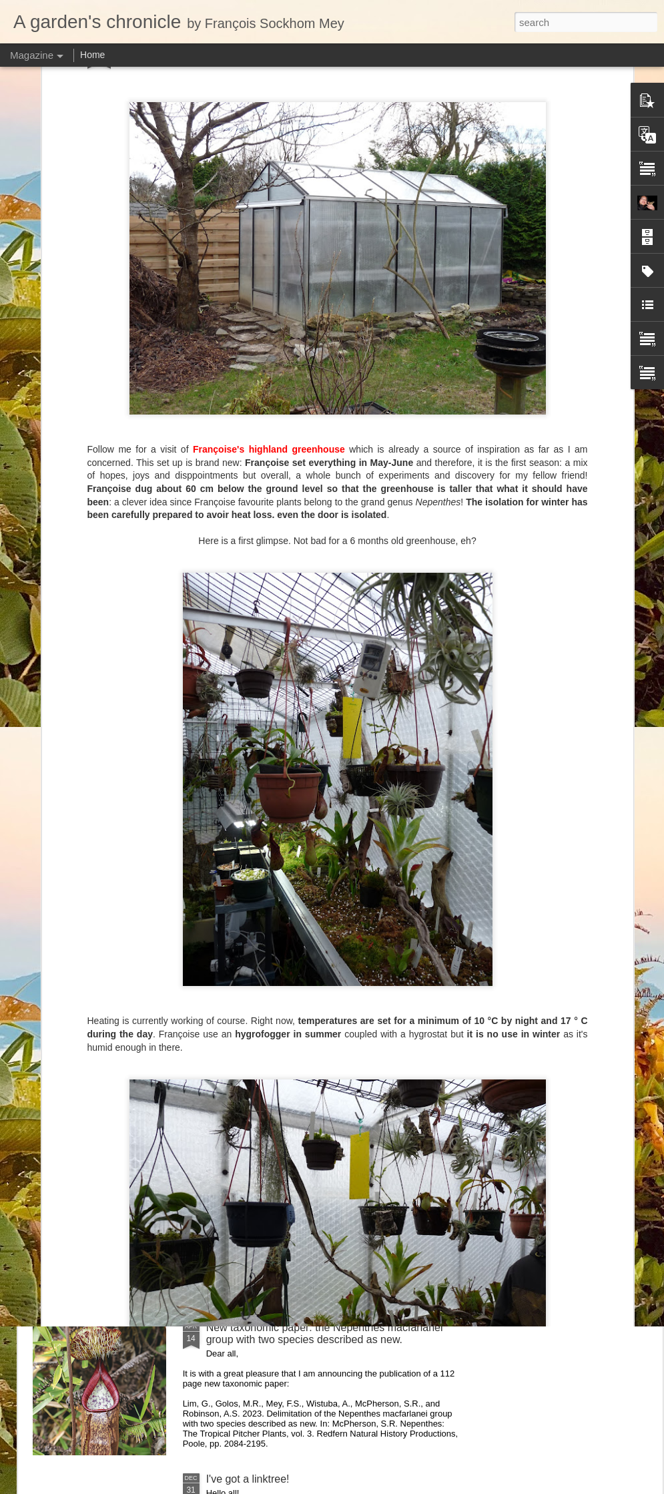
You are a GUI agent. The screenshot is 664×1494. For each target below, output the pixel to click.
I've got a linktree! (248, 1479)
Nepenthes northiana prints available (293, 873)
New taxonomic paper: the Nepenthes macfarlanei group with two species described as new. (324, 1333)
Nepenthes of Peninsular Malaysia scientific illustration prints (103, 626)
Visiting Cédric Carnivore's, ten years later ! (581, 620)
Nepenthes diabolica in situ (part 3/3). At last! (312, 721)
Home (92, 54)
